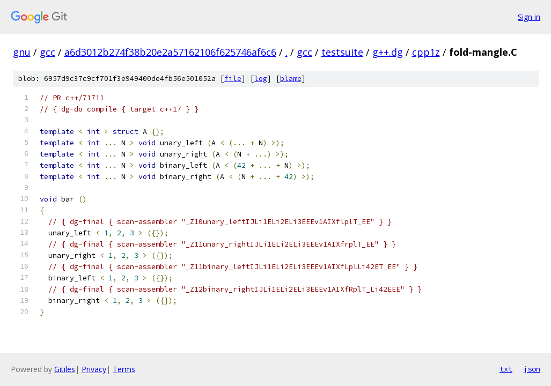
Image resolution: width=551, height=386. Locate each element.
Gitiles (64, 369)
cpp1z (426, 52)
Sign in (529, 17)
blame (291, 78)
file (232, 78)
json (531, 369)
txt (505, 369)
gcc (47, 52)
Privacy (94, 369)
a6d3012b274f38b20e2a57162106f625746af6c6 (170, 52)
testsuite (342, 52)
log (260, 78)
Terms (124, 369)
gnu (22, 52)
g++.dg (387, 52)
